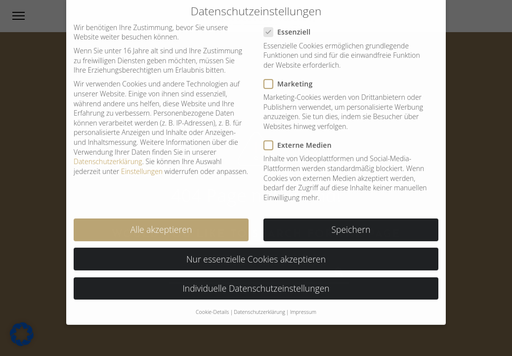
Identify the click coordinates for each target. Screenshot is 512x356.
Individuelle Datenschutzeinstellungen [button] (255, 283)
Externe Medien (301, 139)
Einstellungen (142, 166)
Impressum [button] (303, 306)
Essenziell (291, 26)
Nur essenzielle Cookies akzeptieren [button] (256, 253)
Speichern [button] (351, 224)
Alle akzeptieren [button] (161, 224)
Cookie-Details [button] (212, 306)
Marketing (292, 78)
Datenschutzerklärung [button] (259, 306)
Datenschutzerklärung (108, 156)
